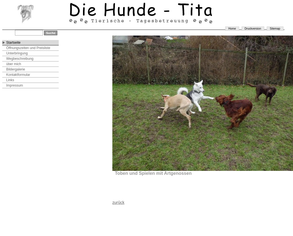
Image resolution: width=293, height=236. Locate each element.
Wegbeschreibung (20, 59)
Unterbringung (17, 53)
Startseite (13, 43)
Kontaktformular (18, 75)
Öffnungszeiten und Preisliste (28, 48)
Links (10, 80)
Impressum (14, 85)
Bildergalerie (15, 69)
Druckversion (253, 28)
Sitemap (275, 28)
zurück (118, 202)
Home (232, 28)
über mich (13, 64)
